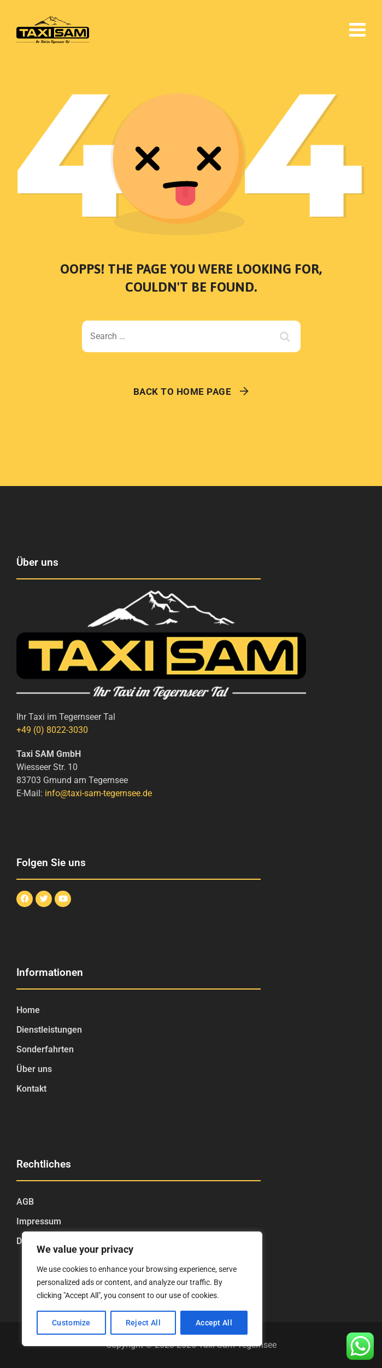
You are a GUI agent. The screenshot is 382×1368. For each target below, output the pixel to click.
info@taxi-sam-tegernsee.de (98, 793)
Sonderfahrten (45, 1049)
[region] (142, 1288)
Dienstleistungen (49, 1029)
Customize (71, 1322)
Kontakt (31, 1088)
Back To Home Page (182, 391)
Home (28, 1010)
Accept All (214, 1322)
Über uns (34, 1069)
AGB (25, 1202)
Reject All (143, 1322)
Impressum (38, 1221)
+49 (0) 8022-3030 (52, 730)
